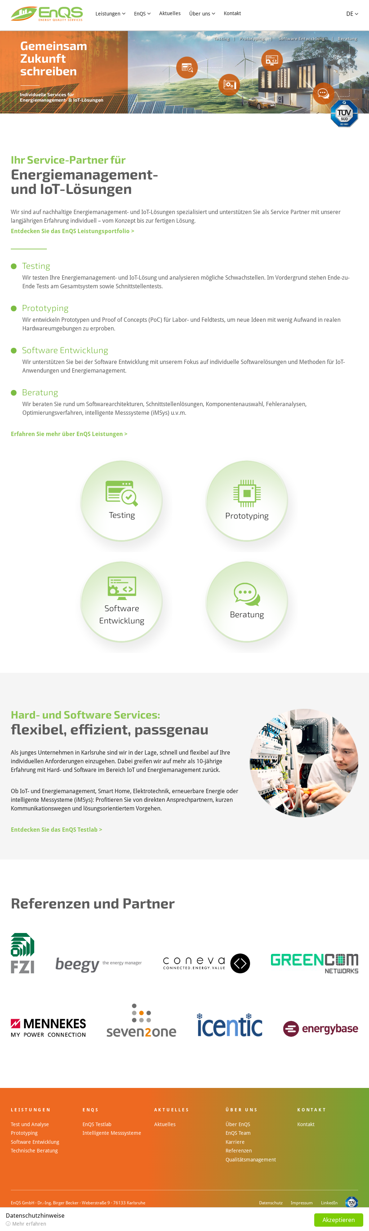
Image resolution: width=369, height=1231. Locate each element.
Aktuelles (170, 13)
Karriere (235, 1142)
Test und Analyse (30, 1124)
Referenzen (239, 1151)
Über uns (199, 14)
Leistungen (107, 14)
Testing (222, 38)
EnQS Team (238, 1133)
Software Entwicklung (302, 38)
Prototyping (252, 38)
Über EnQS (238, 1124)
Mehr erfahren (29, 1224)
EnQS (140, 14)
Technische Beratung (34, 1151)
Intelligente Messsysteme (112, 1133)
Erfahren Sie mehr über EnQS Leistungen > (69, 434)
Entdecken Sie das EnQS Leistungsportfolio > (72, 231)
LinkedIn (329, 1202)
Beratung (347, 38)
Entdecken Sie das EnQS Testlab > (56, 829)
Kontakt (232, 13)
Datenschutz (271, 1202)
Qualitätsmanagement (251, 1160)
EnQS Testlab (97, 1124)
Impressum (302, 1202)
